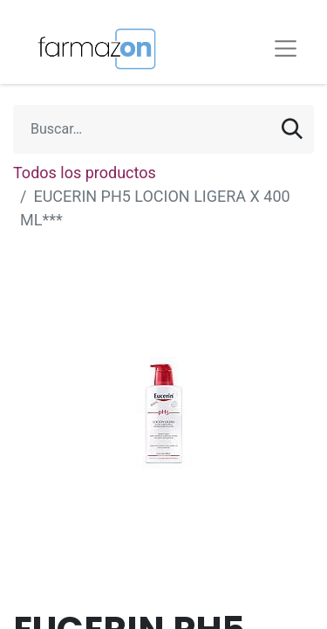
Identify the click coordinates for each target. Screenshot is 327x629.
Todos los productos (84, 172)
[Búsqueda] (292, 129)
